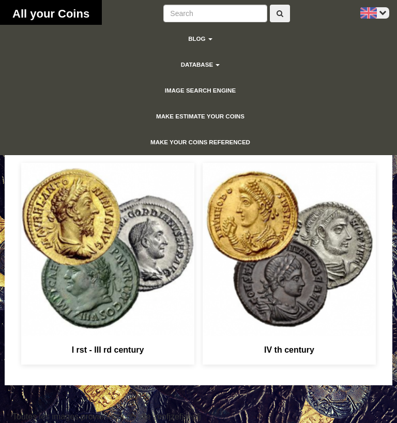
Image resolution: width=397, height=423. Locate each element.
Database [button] (200, 65)
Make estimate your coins (200, 116)
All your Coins (50, 13)
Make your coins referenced (200, 142)
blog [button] (200, 39)
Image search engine (200, 90)
